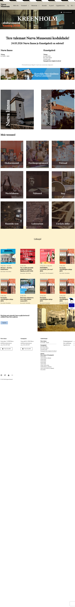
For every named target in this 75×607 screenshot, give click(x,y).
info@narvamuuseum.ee (6, 343)
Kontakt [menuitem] (44, 5)
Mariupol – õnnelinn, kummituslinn (6, 268)
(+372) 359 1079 (26, 345)
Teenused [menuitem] (24, 5)
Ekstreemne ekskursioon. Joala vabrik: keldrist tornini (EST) (27, 299)
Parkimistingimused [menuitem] (67, 341)
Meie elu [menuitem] (15, 5)
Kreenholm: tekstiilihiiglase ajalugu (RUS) (7, 299)
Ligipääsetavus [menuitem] (60, 5)
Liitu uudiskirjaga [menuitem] (67, 343)
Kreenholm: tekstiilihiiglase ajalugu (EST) (66, 269)
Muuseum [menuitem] (34, 5)
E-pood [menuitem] (51, 5)
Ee (72, 5)
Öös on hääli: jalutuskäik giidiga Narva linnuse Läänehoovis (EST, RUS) (26, 269)
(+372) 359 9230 (6, 345)
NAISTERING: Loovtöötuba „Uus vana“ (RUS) (46, 269)
